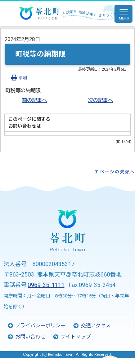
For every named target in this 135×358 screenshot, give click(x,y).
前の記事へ (34, 100)
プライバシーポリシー (36, 326)
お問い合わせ (26, 337)
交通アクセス (92, 326)
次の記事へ (100, 100)
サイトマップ (72, 337)
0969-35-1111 (46, 285)
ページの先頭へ (117, 171)
